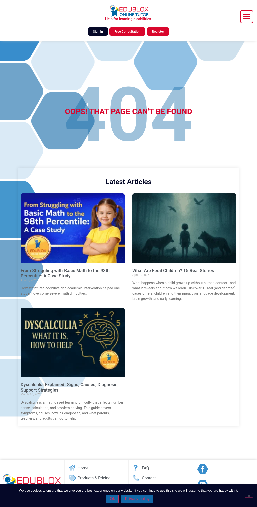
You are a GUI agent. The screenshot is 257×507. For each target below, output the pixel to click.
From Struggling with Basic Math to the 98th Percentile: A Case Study (65, 273)
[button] (246, 16)
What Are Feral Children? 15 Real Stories (173, 270)
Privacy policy (137, 499)
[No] (249, 495)
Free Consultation (127, 31)
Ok (112, 499)
